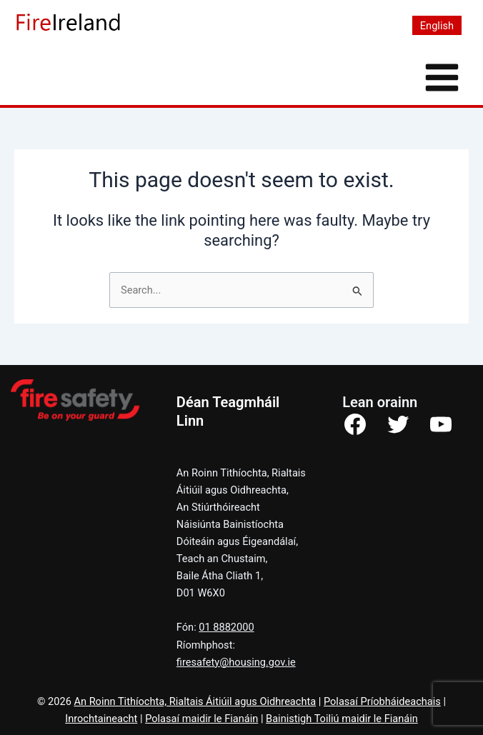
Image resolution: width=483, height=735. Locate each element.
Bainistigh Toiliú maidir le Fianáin (342, 718)
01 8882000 (226, 627)
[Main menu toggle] (442, 77)
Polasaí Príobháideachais (382, 701)
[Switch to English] (437, 25)
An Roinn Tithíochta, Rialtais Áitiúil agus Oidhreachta (195, 701)
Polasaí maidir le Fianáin (201, 718)
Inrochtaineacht (101, 718)
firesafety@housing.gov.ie (236, 662)
